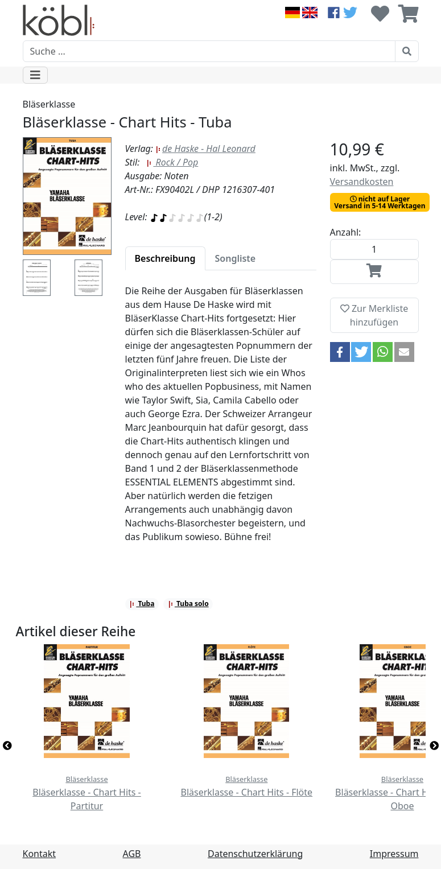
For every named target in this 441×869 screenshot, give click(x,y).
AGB (132, 853)
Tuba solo (188, 603)
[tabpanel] (220, 420)
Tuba (141, 603)
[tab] (165, 258)
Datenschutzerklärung (255, 853)
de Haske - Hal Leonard (205, 148)
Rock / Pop (172, 162)
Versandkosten (362, 181)
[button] (340, 352)
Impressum (394, 853)
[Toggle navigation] (35, 75)
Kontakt (39, 853)
